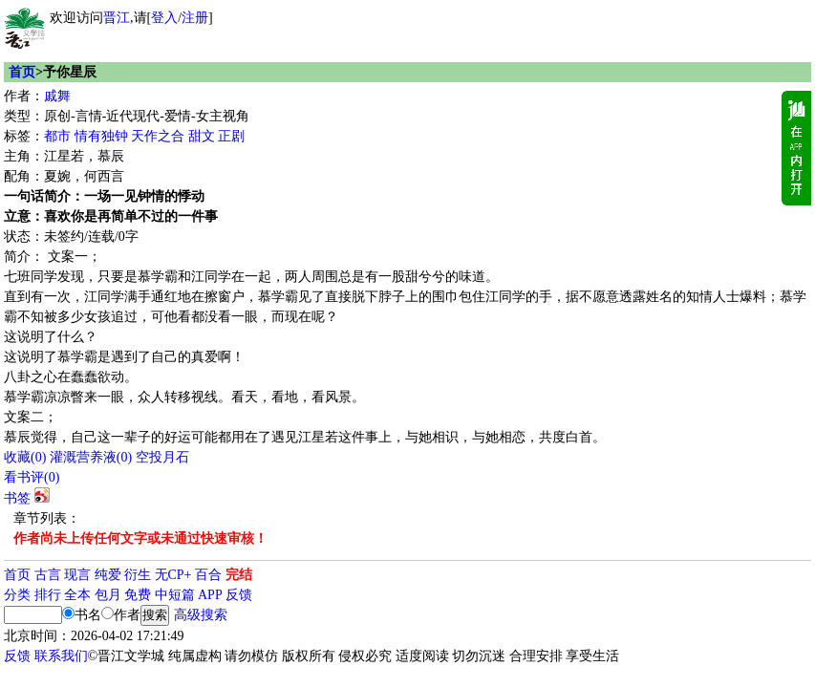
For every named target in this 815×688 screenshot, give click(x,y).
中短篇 (175, 595)
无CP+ (173, 575)
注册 (195, 18)
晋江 (116, 18)
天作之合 (157, 136)
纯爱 (108, 575)
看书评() (31, 477)
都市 (57, 136)
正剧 (231, 136)
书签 (17, 498)
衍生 (137, 575)
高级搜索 (200, 615)
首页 (22, 72)
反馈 (238, 595)
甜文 (201, 136)
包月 (108, 595)
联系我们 (61, 656)
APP (210, 595)
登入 (164, 18)
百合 (208, 575)
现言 (77, 575)
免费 (137, 595)
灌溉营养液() (91, 457)
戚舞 (57, 96)
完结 (238, 575)
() (25, 457)
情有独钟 (101, 136)
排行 (47, 595)
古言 (47, 575)
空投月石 (162, 457)
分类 (17, 595)
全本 (77, 595)
